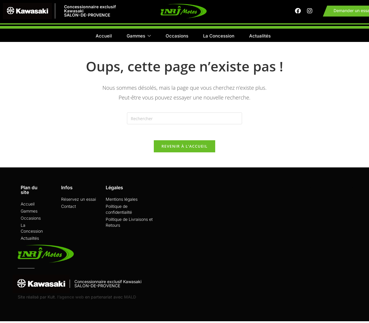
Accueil (104, 37)
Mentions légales (122, 202)
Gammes (139, 37)
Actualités (260, 37)
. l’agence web (69, 300)
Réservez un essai (78, 202)
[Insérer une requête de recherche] (184, 120)
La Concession (218, 37)
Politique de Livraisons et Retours (129, 225)
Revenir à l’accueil (184, 149)
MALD (129, 300)
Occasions (177, 37)
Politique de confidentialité (119, 212)
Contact (68, 209)
